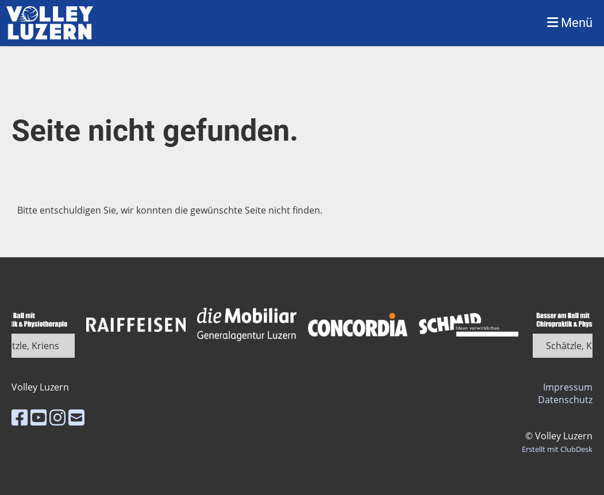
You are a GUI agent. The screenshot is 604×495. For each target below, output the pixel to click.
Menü (570, 23)
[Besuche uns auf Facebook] (19, 417)
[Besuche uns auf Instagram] (57, 417)
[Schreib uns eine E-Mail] (76, 417)
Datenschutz (565, 399)
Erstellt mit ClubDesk (557, 449)
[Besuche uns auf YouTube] (38, 417)
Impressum (568, 387)
